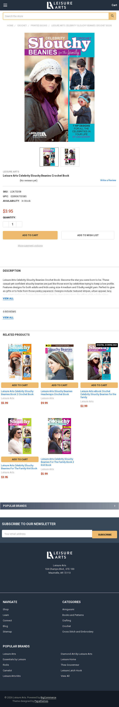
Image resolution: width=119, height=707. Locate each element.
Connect (7, 619)
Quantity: (9, 217)
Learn (6, 614)
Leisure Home (68, 658)
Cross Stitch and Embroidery (77, 630)
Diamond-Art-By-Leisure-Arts (76, 653)
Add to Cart (20, 385)
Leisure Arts (9, 653)
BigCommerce (48, 696)
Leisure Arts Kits (12, 675)
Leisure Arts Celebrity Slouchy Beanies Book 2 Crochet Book (17, 393)
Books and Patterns (73, 614)
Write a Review (108, 180)
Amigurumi (68, 608)
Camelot (7, 669)
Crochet (66, 625)
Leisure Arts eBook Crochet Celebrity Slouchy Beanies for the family (98, 394)
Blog (5, 625)
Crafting (66, 619)
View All (65, 675)
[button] (87, 235)
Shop (6, 608)
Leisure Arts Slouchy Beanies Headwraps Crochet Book (56, 393)
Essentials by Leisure (14, 658)
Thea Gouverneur (70, 664)
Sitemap (7, 630)
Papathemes (41, 700)
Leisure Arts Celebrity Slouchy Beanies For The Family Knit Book (19, 467)
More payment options (30, 245)
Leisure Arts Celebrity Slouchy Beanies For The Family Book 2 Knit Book (57, 462)
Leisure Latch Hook (71, 669)
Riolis (6, 664)
